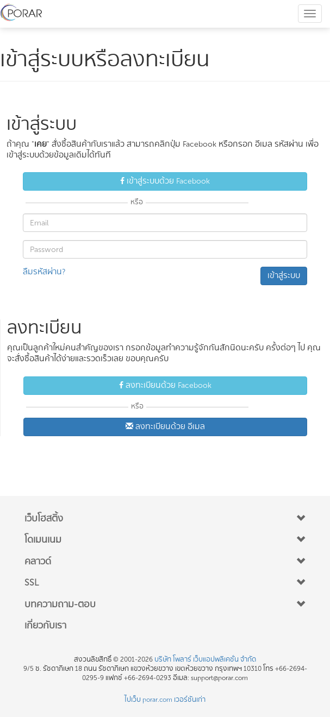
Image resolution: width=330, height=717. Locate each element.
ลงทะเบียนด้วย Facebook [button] (165, 385)
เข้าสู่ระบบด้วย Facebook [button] (165, 181)
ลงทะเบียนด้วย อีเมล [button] (165, 426)
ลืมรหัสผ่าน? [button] (44, 271)
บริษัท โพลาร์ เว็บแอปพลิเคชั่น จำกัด (205, 659)
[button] (165, 519)
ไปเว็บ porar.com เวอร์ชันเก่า (165, 699)
